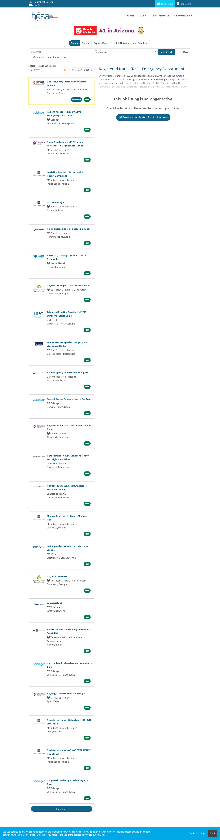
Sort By (34, 69)
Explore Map (100, 43)
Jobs (142, 15)
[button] (182, 51)
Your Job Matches (120, 43)
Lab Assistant (54, 602)
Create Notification (82, 69)
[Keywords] (62, 51)
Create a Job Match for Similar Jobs (143, 117)
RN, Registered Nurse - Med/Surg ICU (67, 693)
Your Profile (160, 15)
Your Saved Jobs (141, 43)
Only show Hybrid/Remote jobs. (49, 57)
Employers (184, 4)
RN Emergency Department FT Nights (67, 372)
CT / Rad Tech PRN (57, 576)
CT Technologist (56, 202)
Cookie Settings (197, 833)
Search (74, 43)
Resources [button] (182, 15)
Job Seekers (165, 4)
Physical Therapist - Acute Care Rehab (68, 285)
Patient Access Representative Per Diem (69, 398)
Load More (61, 808)
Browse (86, 43)
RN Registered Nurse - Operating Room (68, 228)
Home (131, 15)
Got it (212, 833)
